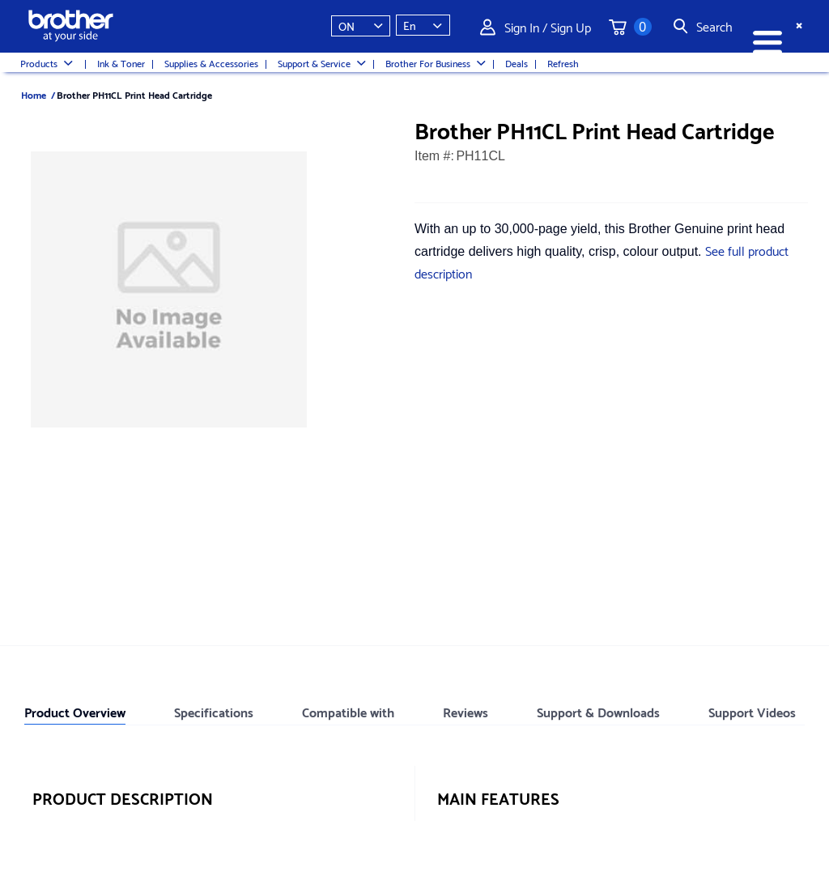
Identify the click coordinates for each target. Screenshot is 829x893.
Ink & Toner (121, 62)
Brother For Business (435, 63)
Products (46, 63)
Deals (516, 62)
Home (33, 94)
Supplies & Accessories (211, 62)
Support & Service (322, 63)
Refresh (563, 62)
